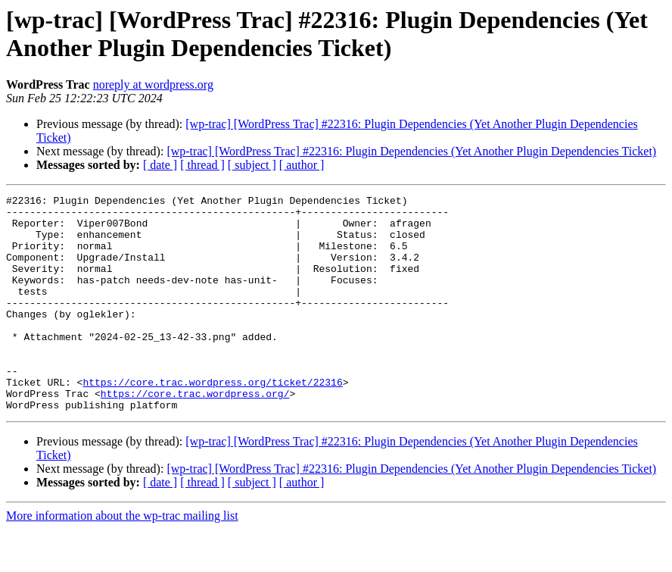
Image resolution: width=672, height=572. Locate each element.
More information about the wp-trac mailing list (122, 558)
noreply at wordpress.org (153, 84)
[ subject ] (252, 164)
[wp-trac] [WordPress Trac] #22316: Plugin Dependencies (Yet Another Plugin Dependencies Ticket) (411, 151)
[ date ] (160, 164)
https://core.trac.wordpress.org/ (195, 434)
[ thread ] (202, 164)
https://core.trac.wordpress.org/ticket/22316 (212, 420)
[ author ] (302, 164)
